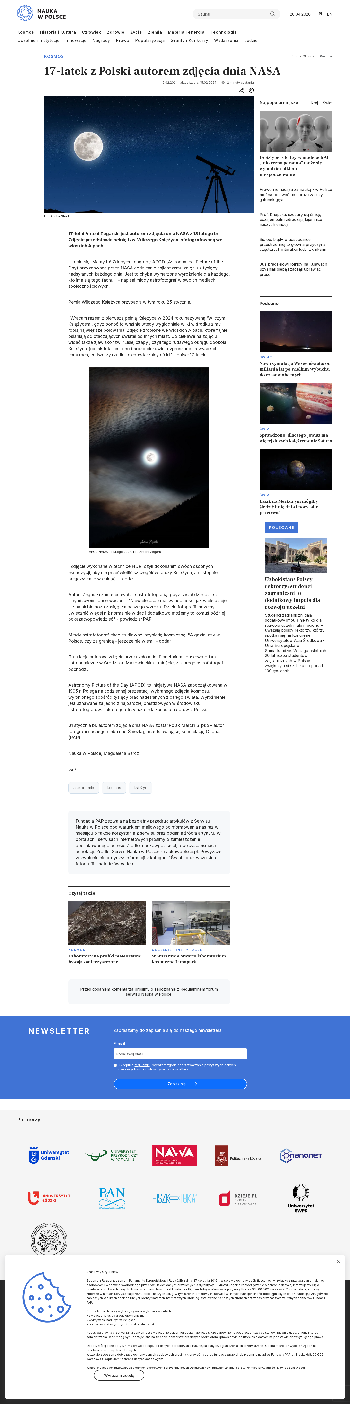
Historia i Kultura (58, 32)
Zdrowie (115, 32)
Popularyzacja (150, 40)
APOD (158, 261)
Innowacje (76, 40)
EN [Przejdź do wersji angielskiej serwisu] (329, 14)
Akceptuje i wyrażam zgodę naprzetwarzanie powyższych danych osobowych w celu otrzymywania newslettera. (177, 1067)
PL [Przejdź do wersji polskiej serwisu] (321, 13)
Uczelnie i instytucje (177, 950)
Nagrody (101, 40)
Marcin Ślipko (195, 725)
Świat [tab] (327, 102)
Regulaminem (192, 989)
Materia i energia (186, 32)
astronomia (83, 787)
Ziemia (155, 32)
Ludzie (251, 40)
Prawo (122, 40)
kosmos (114, 787)
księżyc (140, 787)
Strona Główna (303, 56)
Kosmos (26, 32)
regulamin (142, 1065)
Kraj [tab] (314, 102)
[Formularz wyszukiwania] (236, 14)
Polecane (282, 527)
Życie (136, 32)
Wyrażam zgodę (119, 1375)
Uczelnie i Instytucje (39, 40)
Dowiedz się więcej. (291, 1367)
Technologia (223, 32)
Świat (266, 357)
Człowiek (91, 32)
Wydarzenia (226, 40)
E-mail (119, 1043)
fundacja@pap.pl (226, 1354)
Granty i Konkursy (189, 40)
